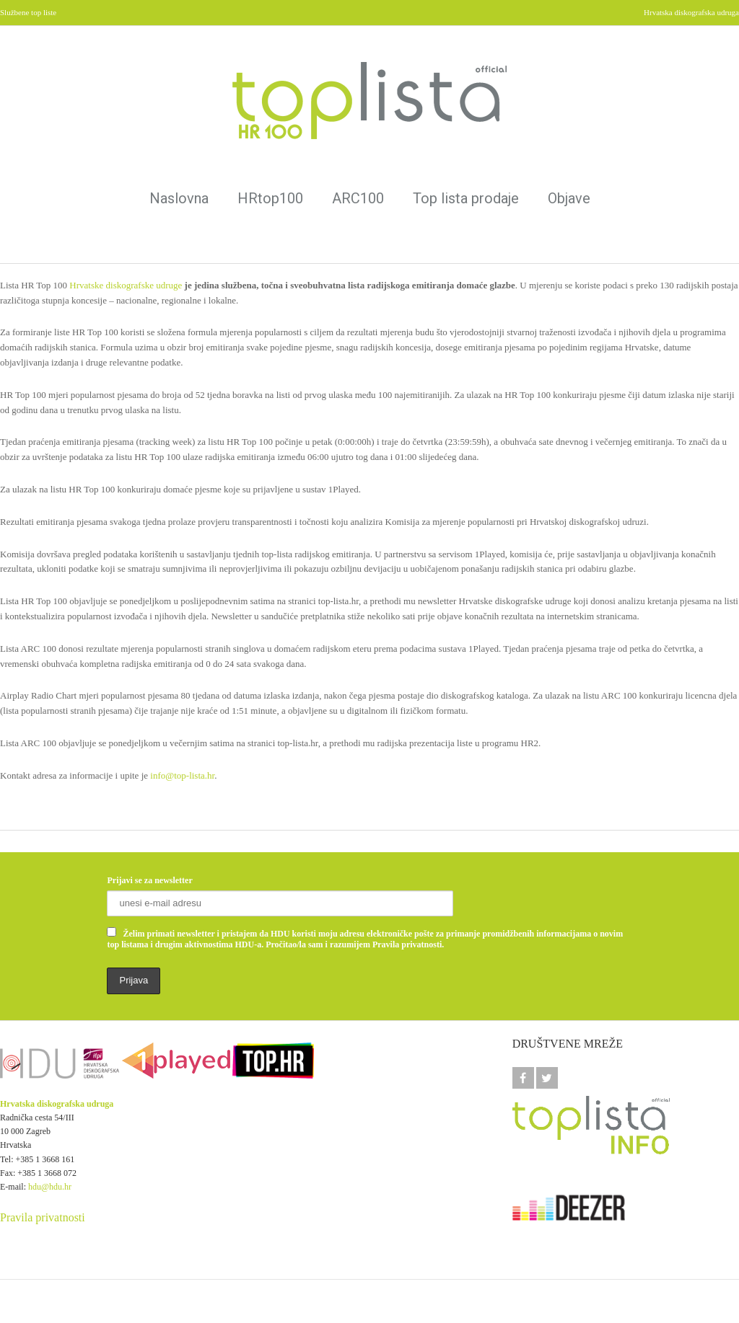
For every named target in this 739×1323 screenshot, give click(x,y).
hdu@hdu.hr (49, 1187)
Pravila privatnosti (42, 1217)
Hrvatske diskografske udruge (125, 285)
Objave (569, 198)
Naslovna (179, 198)
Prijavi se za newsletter (149, 880)
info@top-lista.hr (182, 775)
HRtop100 (270, 198)
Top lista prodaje (466, 198)
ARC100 (358, 198)
